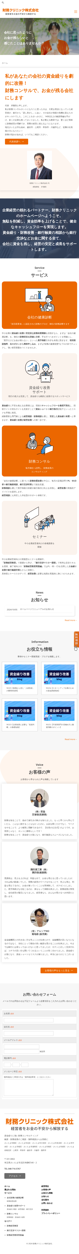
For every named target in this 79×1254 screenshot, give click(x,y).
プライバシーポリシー (50, 1213)
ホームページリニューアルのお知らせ (37, 609)
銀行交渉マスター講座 (16, 1230)
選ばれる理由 (10, 1189)
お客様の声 (46, 1189)
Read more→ (71, 620)
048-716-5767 (14, 1168)
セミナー (8, 1221)
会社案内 (45, 1199)
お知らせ (45, 1196)
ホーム (7, 1186)
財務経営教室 (12, 1225)
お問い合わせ (47, 1203)
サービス (8, 1193)
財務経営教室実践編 (15, 1235)
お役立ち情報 (47, 1193)
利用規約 (45, 1210)
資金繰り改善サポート (16, 1205)
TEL (6, 1168)
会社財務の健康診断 (15, 1197)
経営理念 (45, 1186)
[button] (3, 3)
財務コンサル (12, 1213)
